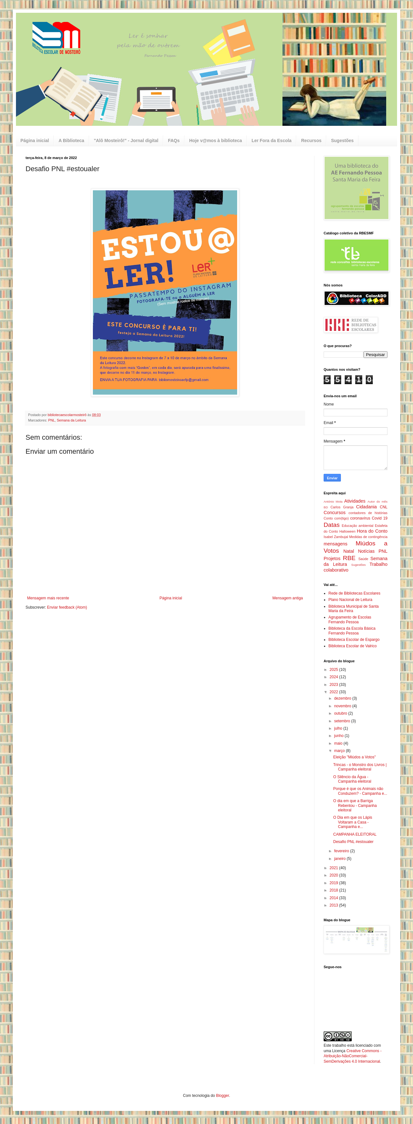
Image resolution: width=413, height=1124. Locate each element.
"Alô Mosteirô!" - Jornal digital (126, 140)
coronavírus (360, 518)
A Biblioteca (71, 140)
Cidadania (366, 506)
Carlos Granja (341, 507)
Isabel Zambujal (336, 537)
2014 (334, 898)
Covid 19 (379, 518)
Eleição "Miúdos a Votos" (354, 757)
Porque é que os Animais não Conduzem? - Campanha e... (360, 790)
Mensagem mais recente (48, 598)
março (340, 750)
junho (339, 735)
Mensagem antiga (288, 598)
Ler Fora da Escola (271, 140)
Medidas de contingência (368, 537)
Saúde (363, 559)
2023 (334, 684)
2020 (334, 875)
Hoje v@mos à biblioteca (215, 140)
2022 (334, 692)
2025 (334, 669)
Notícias (366, 551)
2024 (334, 677)
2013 (334, 905)
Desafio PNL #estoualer (353, 841)
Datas (332, 524)
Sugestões (342, 140)
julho (338, 728)
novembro (343, 706)
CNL (383, 507)
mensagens (335, 543)
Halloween (347, 531)
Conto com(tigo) (336, 518)
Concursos (335, 512)
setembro (342, 721)
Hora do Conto (372, 531)
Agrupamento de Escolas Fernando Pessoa (349, 619)
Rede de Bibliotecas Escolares (354, 593)
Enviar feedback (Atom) (67, 607)
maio (338, 743)
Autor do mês (377, 501)
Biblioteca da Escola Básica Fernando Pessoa (351, 630)
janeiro (340, 858)
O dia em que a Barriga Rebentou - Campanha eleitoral (355, 805)
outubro (341, 713)
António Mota (333, 501)
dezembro (343, 698)
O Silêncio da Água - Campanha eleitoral (352, 779)
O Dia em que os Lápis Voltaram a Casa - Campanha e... (352, 822)
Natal (348, 551)
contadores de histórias (368, 513)
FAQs (174, 140)
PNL (51, 420)
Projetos (332, 558)
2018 (334, 890)
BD (326, 507)
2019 (334, 883)
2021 (334, 868)
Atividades (354, 501)
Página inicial (34, 140)
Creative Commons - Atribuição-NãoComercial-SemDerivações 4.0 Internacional (352, 1056)
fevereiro (342, 851)
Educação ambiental (357, 526)
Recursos (311, 140)
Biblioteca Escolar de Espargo (353, 639)
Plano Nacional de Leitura (350, 599)
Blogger (222, 1095)
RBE (349, 558)
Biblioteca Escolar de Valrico (352, 646)
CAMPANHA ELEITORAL (355, 834)
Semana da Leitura (71, 420)
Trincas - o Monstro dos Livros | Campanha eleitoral (360, 767)
